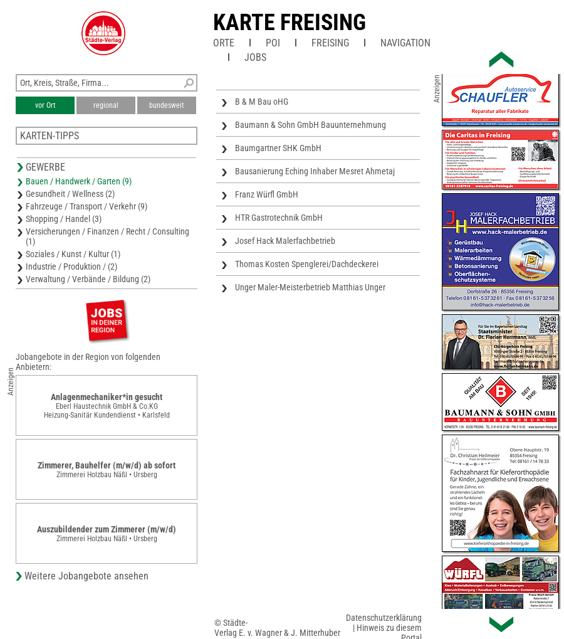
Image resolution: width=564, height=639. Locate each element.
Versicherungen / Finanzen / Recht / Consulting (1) (107, 236)
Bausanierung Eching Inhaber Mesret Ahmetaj (315, 171)
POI (273, 43)
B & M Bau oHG (261, 102)
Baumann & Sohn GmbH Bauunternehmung (310, 125)
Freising (330, 43)
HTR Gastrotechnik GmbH (279, 218)
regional (105, 105)
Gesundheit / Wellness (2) (70, 194)
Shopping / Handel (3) (64, 219)
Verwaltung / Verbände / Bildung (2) (88, 279)
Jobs (255, 57)
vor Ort (45, 105)
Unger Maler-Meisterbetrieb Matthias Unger (310, 287)
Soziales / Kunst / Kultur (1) (73, 254)
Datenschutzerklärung (384, 618)
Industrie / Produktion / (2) (71, 266)
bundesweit (166, 105)
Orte (223, 43)
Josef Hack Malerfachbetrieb (285, 241)
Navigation (405, 43)
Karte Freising (289, 22)
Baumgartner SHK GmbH (278, 148)
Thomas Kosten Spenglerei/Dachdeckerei (307, 264)
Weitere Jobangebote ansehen (86, 576)
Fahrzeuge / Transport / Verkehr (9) (86, 206)
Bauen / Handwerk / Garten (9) (79, 181)
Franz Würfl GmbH (266, 194)
